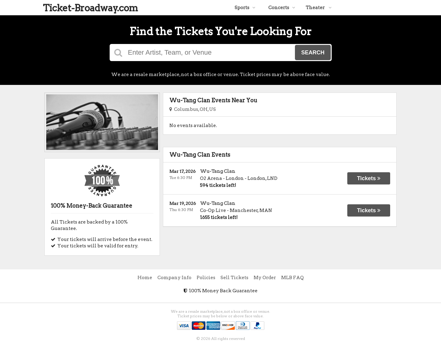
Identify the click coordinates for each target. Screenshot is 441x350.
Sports (245, 7)
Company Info (174, 277)
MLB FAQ (292, 277)
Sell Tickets (234, 277)
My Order (265, 277)
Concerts (281, 7)
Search (312, 52)
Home (145, 277)
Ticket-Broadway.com (90, 7)
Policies (206, 277)
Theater (319, 7)
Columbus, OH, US (192, 109)
